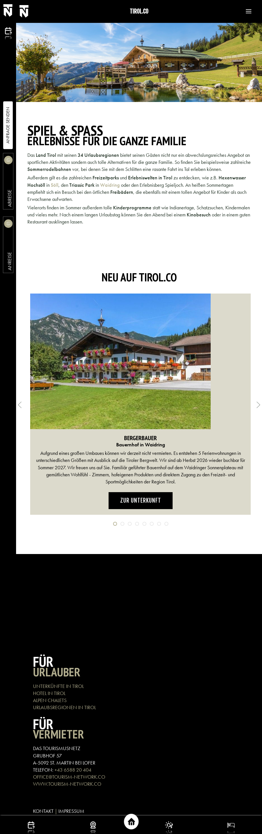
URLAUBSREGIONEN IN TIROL (64, 707)
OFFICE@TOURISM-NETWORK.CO (69, 777)
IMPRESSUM (71, 811)
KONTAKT (43, 811)
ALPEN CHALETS (50, 700)
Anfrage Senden (8, 125)
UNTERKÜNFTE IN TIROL (58, 686)
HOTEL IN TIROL (49, 693)
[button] (246, 11)
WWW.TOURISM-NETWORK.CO (67, 784)
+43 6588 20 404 (72, 769)
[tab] (115, 524)
